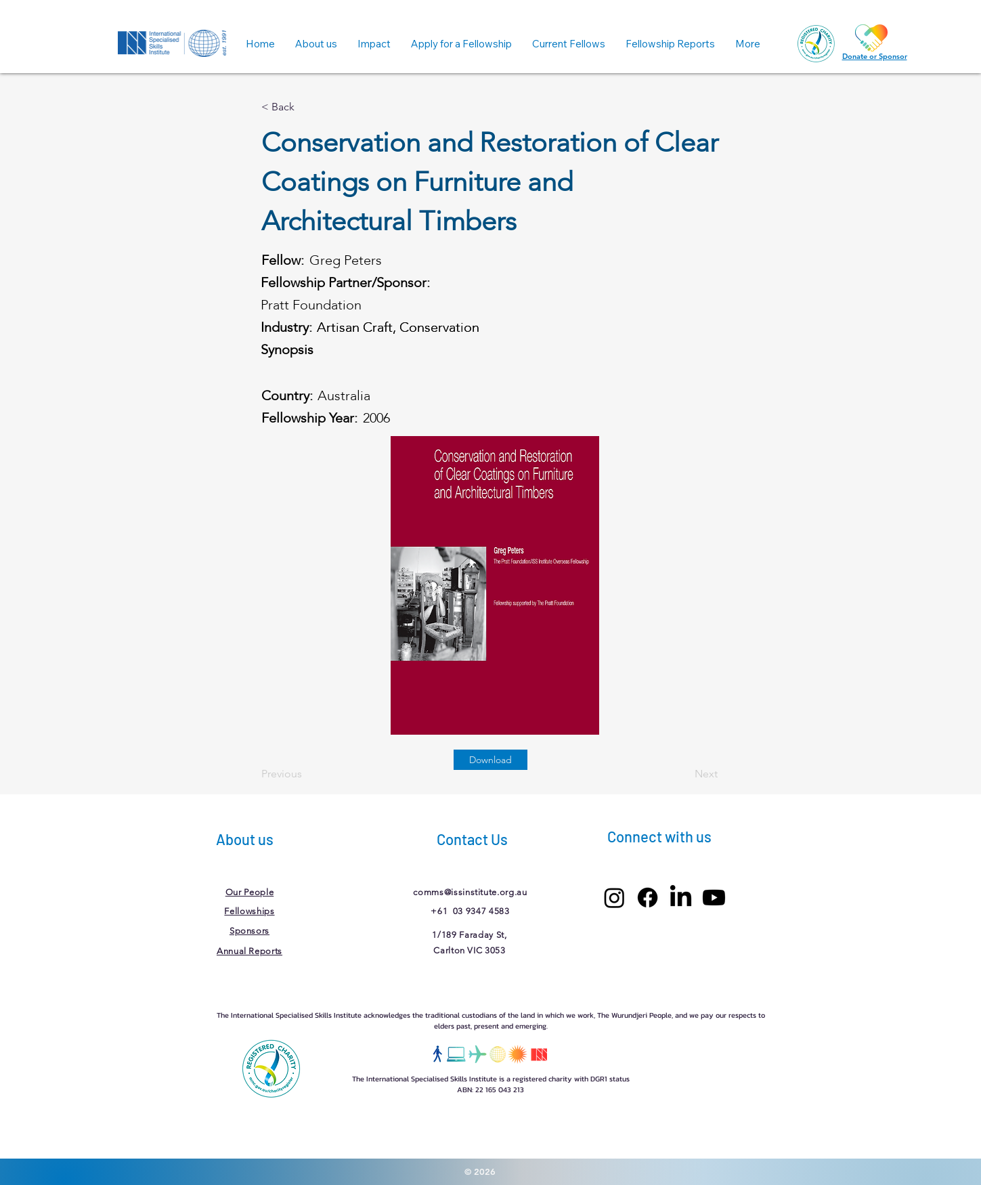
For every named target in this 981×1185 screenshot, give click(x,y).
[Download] (490, 760)
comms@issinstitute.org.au (470, 892)
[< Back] (306, 107)
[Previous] (306, 774)
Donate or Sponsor (874, 56)
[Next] (684, 774)
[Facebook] (647, 897)
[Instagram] (614, 897)
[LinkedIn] (681, 897)
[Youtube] (714, 897)
